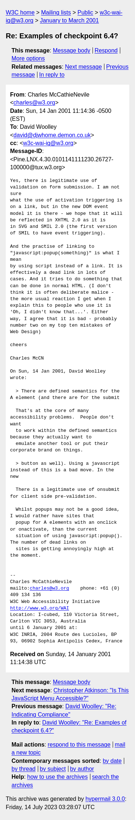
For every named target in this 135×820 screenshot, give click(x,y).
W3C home (20, 12)
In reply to (51, 75)
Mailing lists (56, 12)
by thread (24, 769)
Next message (83, 67)
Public (85, 12)
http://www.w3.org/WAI (39, 608)
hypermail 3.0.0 (105, 799)
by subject (53, 769)
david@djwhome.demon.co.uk (52, 135)
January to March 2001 (69, 20)
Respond (106, 50)
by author (82, 769)
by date (112, 761)
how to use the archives (57, 777)
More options (28, 58)
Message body (71, 50)
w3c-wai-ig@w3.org (48, 143)
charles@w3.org (34, 102)
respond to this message (79, 745)
